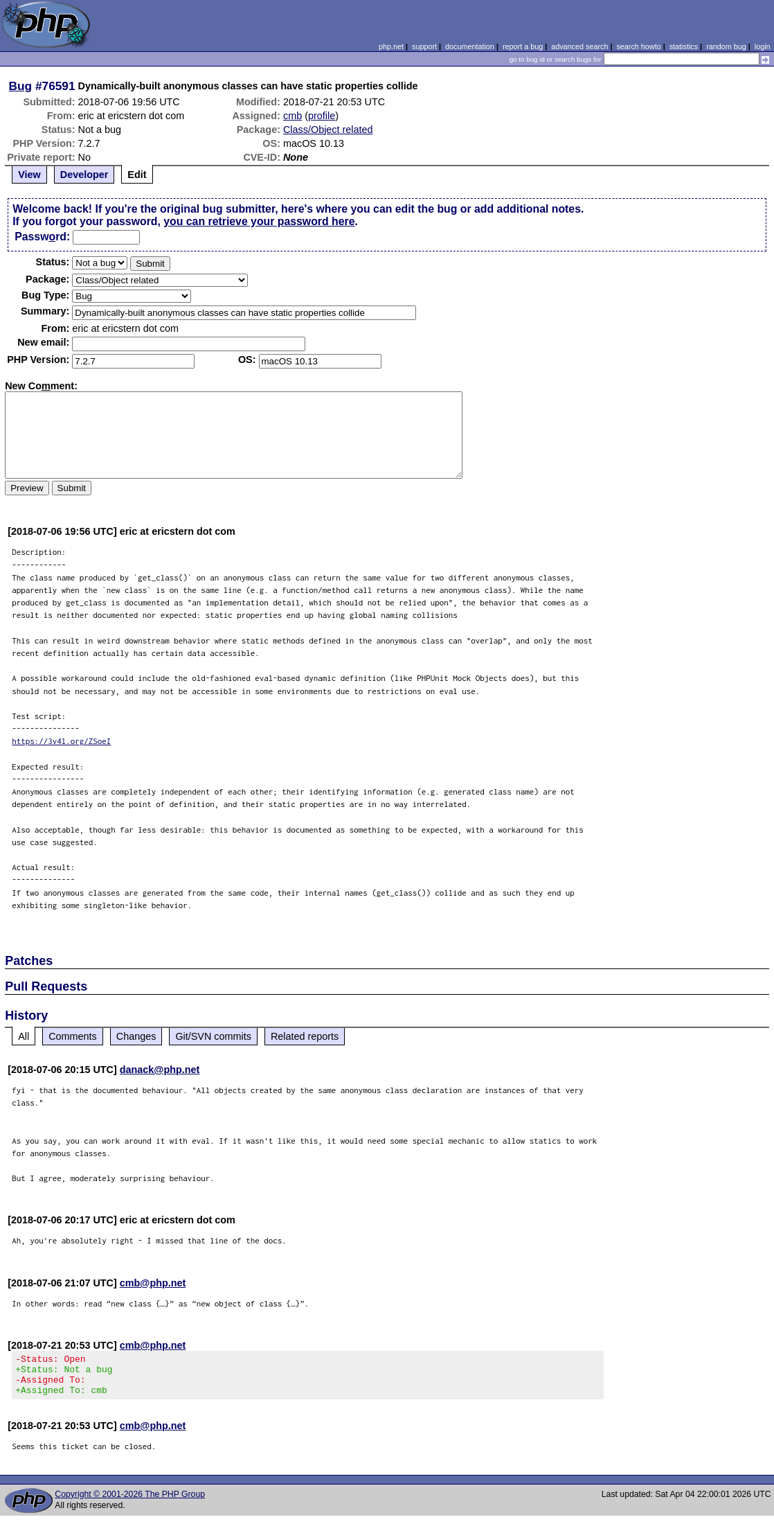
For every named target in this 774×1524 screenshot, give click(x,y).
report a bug (523, 46)
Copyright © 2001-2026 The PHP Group (130, 1502)
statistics (683, 46)
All (23, 1036)
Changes (136, 1036)
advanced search (579, 46)
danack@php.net (160, 1069)
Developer (84, 174)
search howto (638, 46)
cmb (292, 115)
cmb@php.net (153, 1282)
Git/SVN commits (213, 1036)
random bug (726, 46)
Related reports (305, 1036)
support (424, 46)
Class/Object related (328, 129)
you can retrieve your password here (258, 221)
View (29, 174)
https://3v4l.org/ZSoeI (61, 740)
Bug (21, 86)
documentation (469, 46)
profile (321, 115)
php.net (391, 46)
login (763, 46)
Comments (72, 1036)
